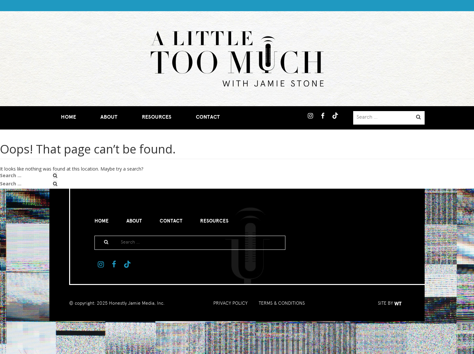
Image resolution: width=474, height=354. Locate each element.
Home (68, 117)
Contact (208, 117)
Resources (156, 117)
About (109, 117)
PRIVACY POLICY (230, 303)
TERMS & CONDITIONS (282, 303)
